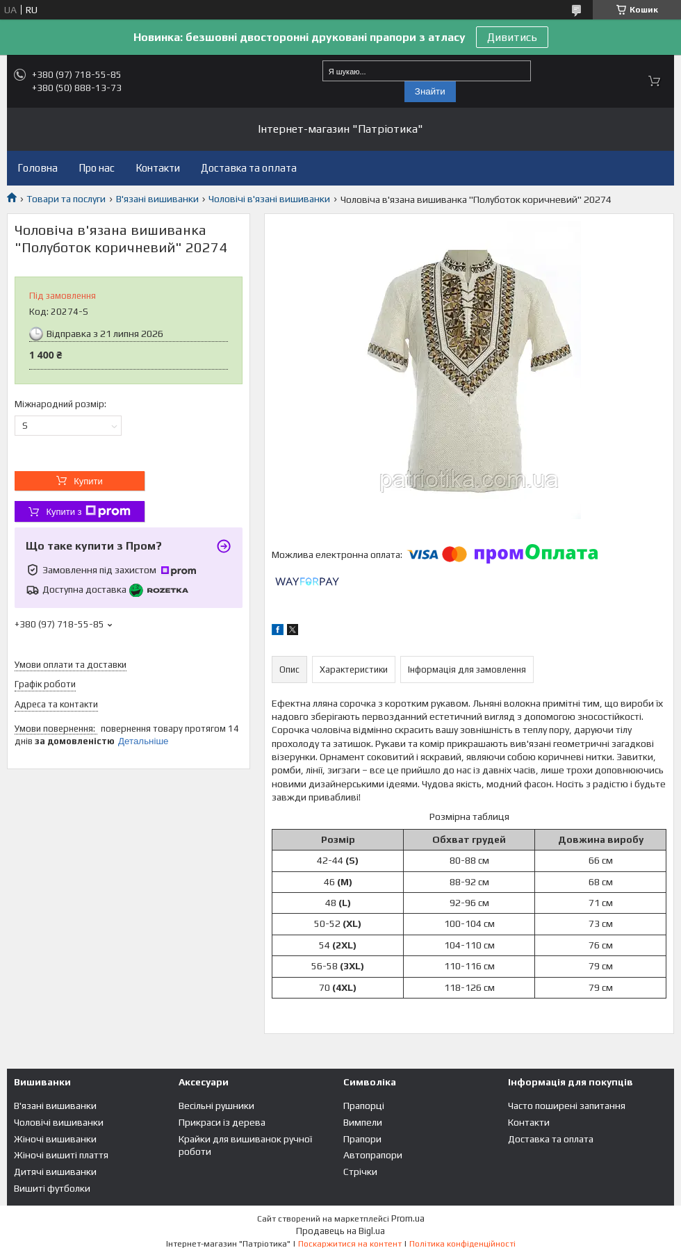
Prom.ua (408, 1218)
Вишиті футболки (52, 1188)
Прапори (362, 1138)
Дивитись (512, 37)
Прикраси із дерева (222, 1122)
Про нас (97, 168)
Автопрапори (372, 1154)
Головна (37, 168)
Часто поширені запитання (566, 1105)
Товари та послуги (66, 198)
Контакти (158, 168)
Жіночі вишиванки (55, 1138)
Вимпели (362, 1122)
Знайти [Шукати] (430, 91)
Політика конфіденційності (462, 1244)
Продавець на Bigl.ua (340, 1231)
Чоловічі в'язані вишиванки (269, 198)
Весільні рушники (216, 1105)
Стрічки (360, 1171)
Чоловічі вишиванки (59, 1122)
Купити (88, 481)
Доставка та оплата (249, 168)
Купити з (88, 511)
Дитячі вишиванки (55, 1171)
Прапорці (363, 1105)
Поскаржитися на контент (350, 1244)
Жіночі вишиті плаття (61, 1154)
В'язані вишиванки (157, 198)
